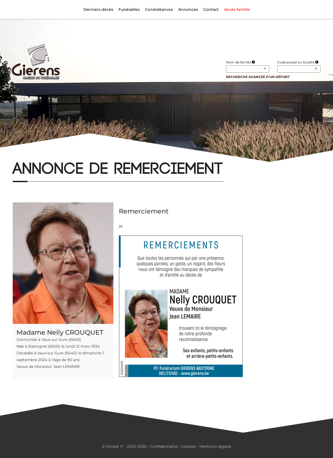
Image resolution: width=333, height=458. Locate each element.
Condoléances (159, 9)
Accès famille (237, 9)
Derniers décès (98, 9)
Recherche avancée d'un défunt (258, 77)
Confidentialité (163, 446)
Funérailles (129, 9)
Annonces (188, 9)
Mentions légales (215, 446)
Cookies (188, 446)
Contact (211, 9)
